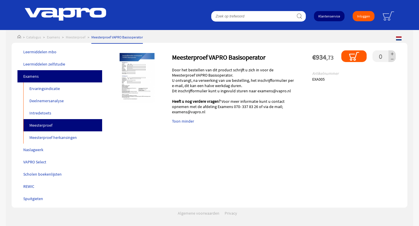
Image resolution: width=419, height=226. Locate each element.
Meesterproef (76, 37)
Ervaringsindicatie (44, 88)
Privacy (231, 213)
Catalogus (33, 37)
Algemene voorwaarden (198, 213)
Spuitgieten (33, 198)
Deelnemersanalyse (46, 100)
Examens (53, 37)
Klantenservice (329, 16)
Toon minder (183, 121)
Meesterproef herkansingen (53, 137)
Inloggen (363, 16)
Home (19, 37)
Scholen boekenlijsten (42, 174)
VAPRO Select (34, 162)
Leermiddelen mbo (39, 51)
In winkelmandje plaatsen (354, 56)
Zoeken (299, 16)
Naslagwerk (33, 149)
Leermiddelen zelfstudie (44, 64)
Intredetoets (40, 113)
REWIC (28, 186)
